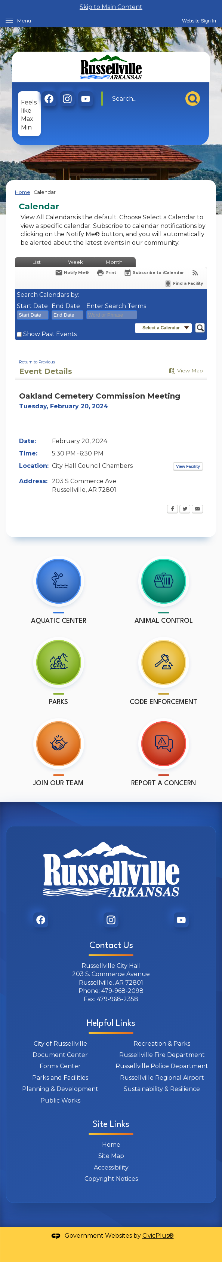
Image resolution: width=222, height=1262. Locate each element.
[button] (192, 98)
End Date (66, 306)
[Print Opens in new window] (106, 273)
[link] (199, 20)
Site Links (111, 1124)
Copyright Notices (111, 1178)
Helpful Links (111, 1023)
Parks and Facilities (60, 1077)
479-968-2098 (122, 990)
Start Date (32, 306)
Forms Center (60, 1066)
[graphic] (48, 98)
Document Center (60, 1054)
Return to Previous (37, 362)
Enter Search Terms (116, 306)
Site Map (111, 1155)
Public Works (60, 1100)
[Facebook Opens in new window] (172, 510)
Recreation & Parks (161, 1043)
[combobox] (32, 315)
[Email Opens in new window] (197, 510)
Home (22, 192)
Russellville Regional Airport (162, 1077)
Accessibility (111, 1167)
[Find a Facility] (183, 283)
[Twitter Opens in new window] (184, 510)
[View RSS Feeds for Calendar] (195, 273)
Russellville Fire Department (162, 1054)
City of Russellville (60, 1043)
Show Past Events (50, 334)
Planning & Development (60, 1088)
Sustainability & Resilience (162, 1088)
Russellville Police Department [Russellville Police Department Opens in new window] (161, 1066)
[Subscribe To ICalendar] (154, 273)
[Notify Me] (72, 273)
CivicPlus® (158, 1236)
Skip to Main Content (111, 6)
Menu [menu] (24, 21)
